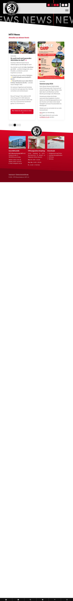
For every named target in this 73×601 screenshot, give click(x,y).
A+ (57, 5)
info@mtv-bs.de (17, 163)
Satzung (51, 159)
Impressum (12, 174)
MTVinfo (51, 157)
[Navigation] (66, 10)
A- (52, 5)
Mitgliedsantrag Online (55, 153)
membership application (55, 155)
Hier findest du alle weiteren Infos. (22, 110)
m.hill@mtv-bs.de (44, 117)
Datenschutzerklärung (22, 174)
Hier (41, 112)
